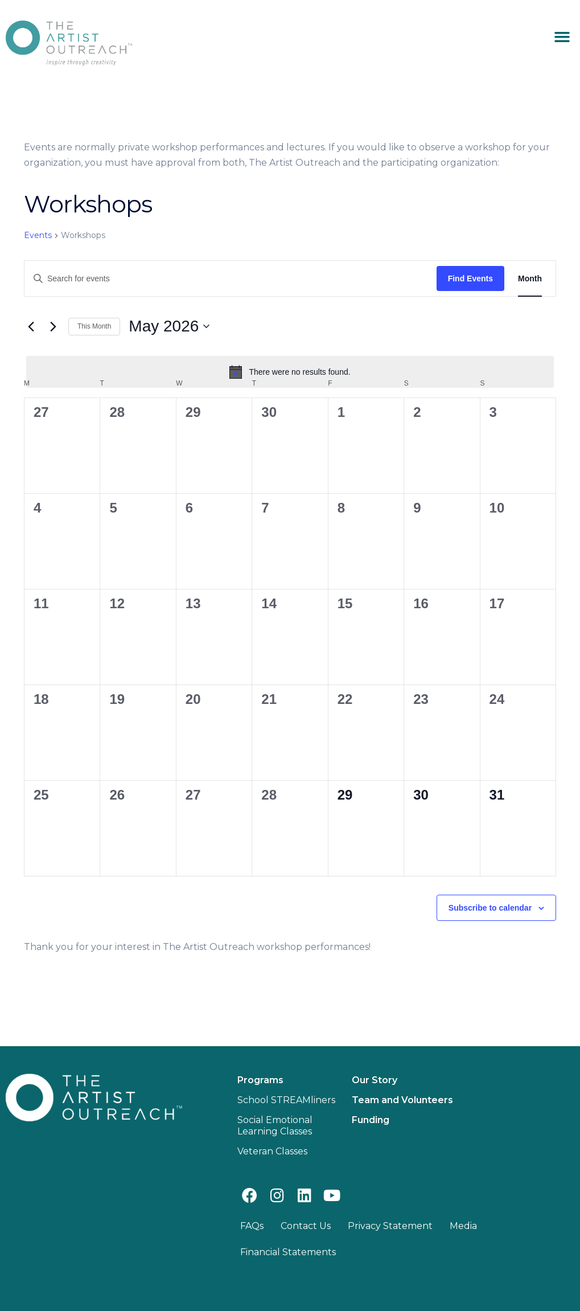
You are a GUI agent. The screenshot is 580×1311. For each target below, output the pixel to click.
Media (463, 1225)
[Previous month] (31, 326)
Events (38, 235)
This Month (94, 326)
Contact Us (306, 1225)
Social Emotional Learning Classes (274, 1126)
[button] (561, 37)
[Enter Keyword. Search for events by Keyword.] (230, 279)
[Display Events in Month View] (530, 279)
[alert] (290, 372)
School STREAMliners (286, 1100)
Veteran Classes (272, 1151)
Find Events (470, 278)
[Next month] (53, 326)
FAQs (252, 1225)
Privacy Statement (390, 1225)
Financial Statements (288, 1252)
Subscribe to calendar (490, 907)
